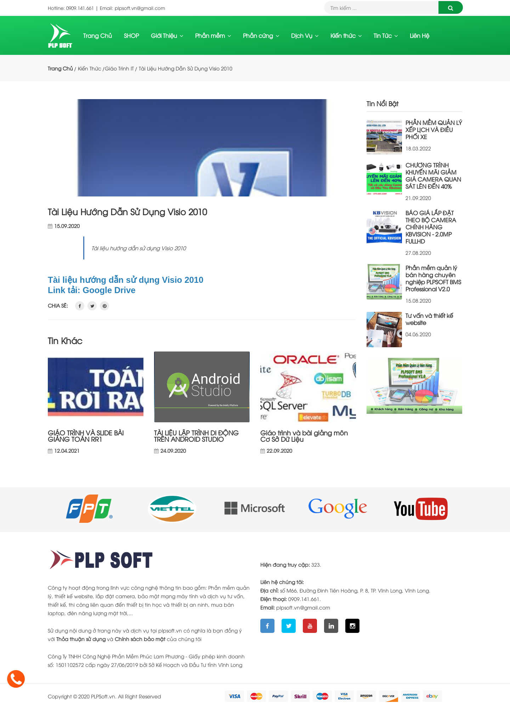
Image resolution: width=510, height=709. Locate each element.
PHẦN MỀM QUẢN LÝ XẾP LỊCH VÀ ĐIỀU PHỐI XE (434, 129)
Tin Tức (386, 35)
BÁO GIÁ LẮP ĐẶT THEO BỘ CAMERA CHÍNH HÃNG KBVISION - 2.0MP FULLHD (431, 227)
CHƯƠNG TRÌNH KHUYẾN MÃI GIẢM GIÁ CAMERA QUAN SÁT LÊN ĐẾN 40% (433, 175)
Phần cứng (261, 35)
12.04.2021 (67, 450)
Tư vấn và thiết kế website (429, 319)
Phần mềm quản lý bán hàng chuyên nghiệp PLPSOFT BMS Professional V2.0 (433, 278)
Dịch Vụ (304, 35)
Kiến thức (346, 35)
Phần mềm (213, 35)
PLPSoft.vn (103, 696)
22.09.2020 (279, 450)
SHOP (131, 35)
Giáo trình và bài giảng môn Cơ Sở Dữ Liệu (304, 435)
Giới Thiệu (167, 35)
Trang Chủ (97, 35)
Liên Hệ (419, 35)
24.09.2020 (173, 450)
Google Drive (109, 290)
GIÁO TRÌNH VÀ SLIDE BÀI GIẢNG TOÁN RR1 (86, 435)
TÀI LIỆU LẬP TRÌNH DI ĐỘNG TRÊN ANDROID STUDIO (196, 435)
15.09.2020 (67, 226)
